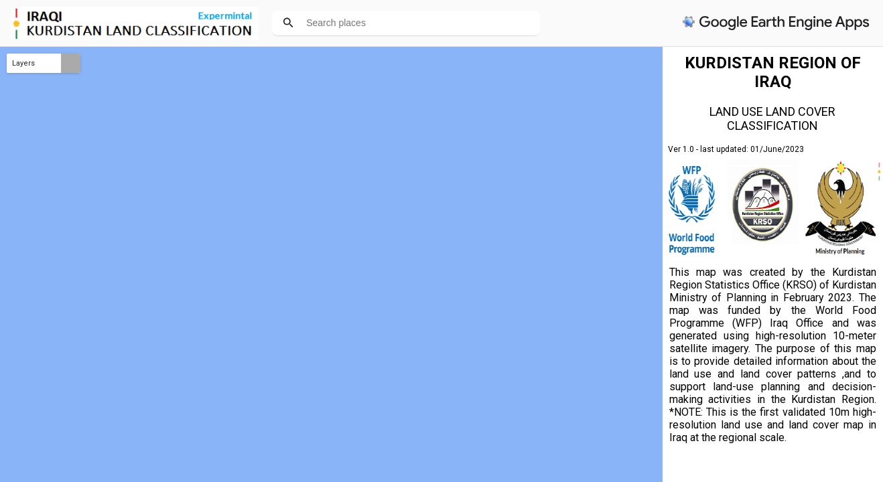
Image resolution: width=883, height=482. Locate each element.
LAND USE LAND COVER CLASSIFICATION (772, 118)
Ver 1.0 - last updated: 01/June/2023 (736, 149)
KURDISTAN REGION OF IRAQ (773, 72)
